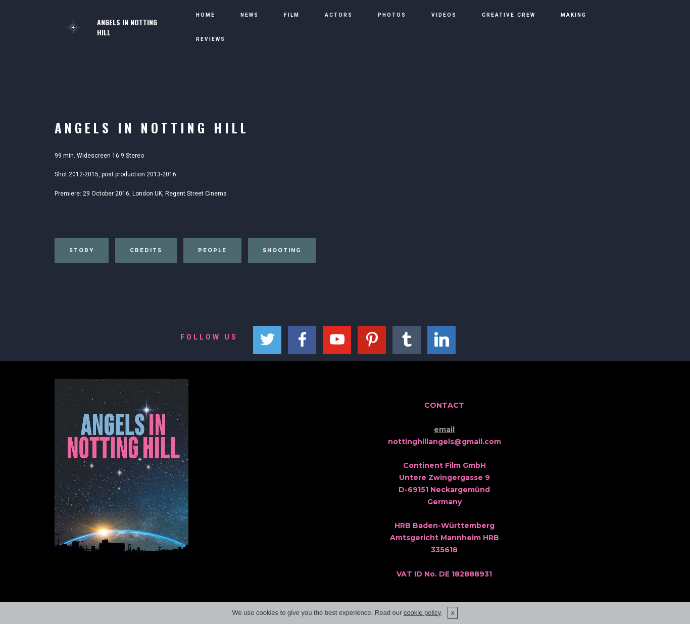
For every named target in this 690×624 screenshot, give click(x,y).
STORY (81, 250)
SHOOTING (282, 250)
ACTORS (339, 15)
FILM (292, 15)
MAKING (573, 15)
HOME (205, 15)
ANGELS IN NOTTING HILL (127, 27)
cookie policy (422, 612)
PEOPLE (212, 250)
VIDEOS (444, 15)
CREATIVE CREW (508, 15)
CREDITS (146, 250)
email (444, 429)
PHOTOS (392, 15)
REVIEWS (210, 39)
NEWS (249, 15)
